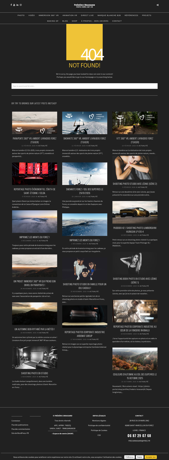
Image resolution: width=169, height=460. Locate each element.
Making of (53, 21)
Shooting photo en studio (34, 373)
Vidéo (32, 15)
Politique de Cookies (99, 430)
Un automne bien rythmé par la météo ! (35, 329)
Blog (65, 21)
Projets (146, 15)
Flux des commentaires (21, 429)
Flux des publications (20, 425)
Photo (21, 15)
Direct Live (87, 15)
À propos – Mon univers (94, 21)
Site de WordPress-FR (20, 433)
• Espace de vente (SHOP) (62, 433)
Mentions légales (99, 420)
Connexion (16, 421)
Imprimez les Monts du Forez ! (35, 237)
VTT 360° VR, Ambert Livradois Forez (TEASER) (135, 138)
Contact (117, 21)
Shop (74, 21)
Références (131, 15)
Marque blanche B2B (109, 15)
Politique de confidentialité (99, 425)
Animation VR (70, 15)
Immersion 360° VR (49, 15)
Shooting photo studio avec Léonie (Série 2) (135, 184)
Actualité (43, 146)
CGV (99, 435)
